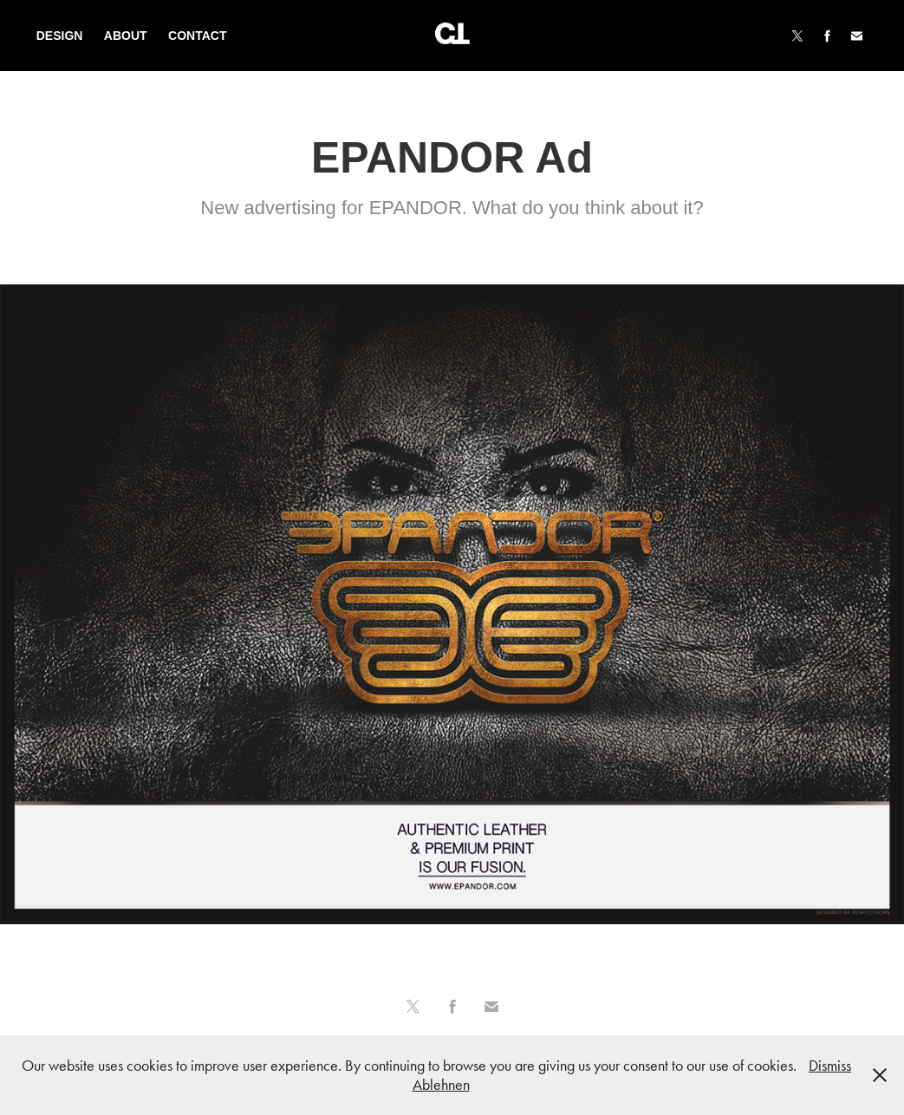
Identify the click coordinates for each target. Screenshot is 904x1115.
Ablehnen (441, 1084)
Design (59, 35)
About (125, 35)
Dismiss (830, 1065)
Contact (197, 35)
